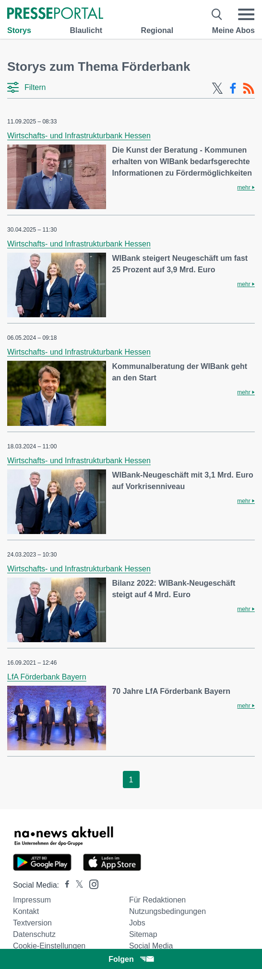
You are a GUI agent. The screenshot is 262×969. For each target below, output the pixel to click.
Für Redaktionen (157, 900)
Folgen (130, 959)
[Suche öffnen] (217, 14)
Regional (157, 30)
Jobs (137, 923)
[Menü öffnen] (246, 14)
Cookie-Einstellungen (49, 946)
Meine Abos (233, 30)
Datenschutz (34, 934)
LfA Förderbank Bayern (46, 677)
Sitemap (143, 934)
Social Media (151, 946)
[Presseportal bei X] (76, 885)
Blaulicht (86, 30)
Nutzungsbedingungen (167, 911)
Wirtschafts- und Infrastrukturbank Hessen (79, 136)
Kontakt (26, 911)
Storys (19, 30)
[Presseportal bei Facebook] (64, 885)
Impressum (32, 900)
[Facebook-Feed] (233, 88)
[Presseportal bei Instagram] (90, 884)
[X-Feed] (217, 88)
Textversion (32, 923)
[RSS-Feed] (248, 88)
